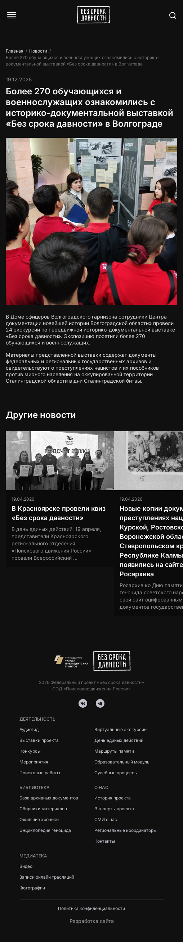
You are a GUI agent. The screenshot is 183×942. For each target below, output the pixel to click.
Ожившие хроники (39, 819)
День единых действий (118, 740)
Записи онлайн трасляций (46, 877)
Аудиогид (29, 729)
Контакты (104, 841)
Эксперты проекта (114, 808)
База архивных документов (48, 798)
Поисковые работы (39, 772)
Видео (25, 866)
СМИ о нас (105, 819)
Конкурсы (30, 751)
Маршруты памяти (114, 751)
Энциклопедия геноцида (45, 830)
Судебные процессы (116, 772)
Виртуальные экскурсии (120, 729)
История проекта (112, 798)
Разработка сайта (92, 921)
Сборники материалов (43, 808)
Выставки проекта (39, 740)
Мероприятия (33, 762)
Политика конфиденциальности (91, 908)
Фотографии (32, 888)
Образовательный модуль (121, 762)
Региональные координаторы (125, 830)
